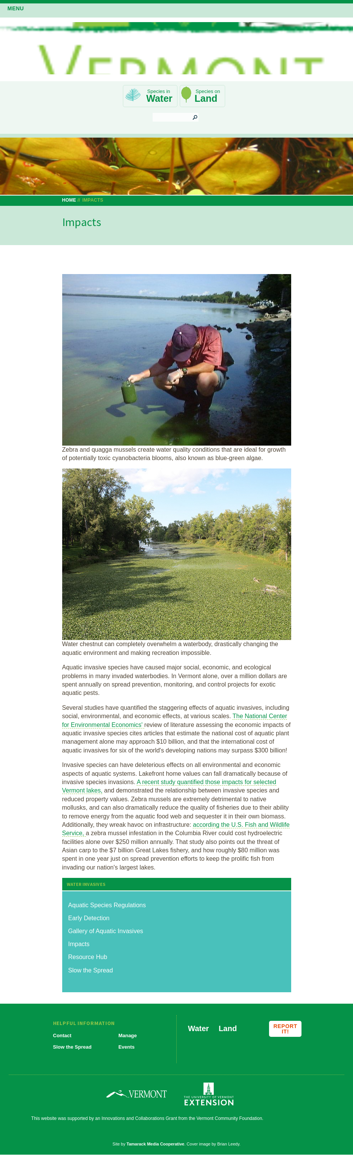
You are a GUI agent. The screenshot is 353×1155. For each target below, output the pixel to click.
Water (159, 98)
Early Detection (89, 918)
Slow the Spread (90, 970)
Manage (127, 1035)
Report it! (286, 1029)
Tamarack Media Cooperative (155, 1144)
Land (206, 98)
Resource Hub (87, 957)
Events (126, 1047)
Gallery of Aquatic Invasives (105, 931)
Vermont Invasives (176, 48)
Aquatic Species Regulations (107, 905)
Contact (62, 1035)
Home (69, 200)
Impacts (79, 944)
